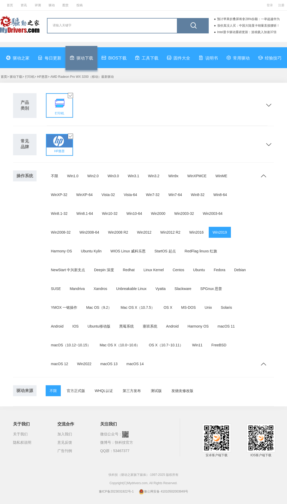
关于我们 (20, 434)
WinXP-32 (59, 195)
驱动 (52, 5)
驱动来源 (24, 390)
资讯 (24, 5)
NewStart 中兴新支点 (68, 270)
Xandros (100, 289)
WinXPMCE (197, 176)
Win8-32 (198, 195)
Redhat (129, 270)
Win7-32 (152, 195)
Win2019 (220, 232)
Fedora (219, 270)
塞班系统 (150, 326)
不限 (54, 176)
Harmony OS (61, 251)
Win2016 (196, 232)
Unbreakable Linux (131, 289)
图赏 (65, 5)
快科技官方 (124, 442)
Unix (208, 307)
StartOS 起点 (165, 251)
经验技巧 (270, 57)
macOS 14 (135, 364)
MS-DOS (188, 307)
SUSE (56, 289)
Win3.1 (133, 176)
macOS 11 (226, 326)
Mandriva (77, 289)
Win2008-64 (89, 232)
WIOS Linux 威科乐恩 (128, 251)
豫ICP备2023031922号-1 (116, 491)
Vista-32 (108, 195)
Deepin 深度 (104, 270)
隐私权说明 (22, 442)
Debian (240, 270)
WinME (221, 176)
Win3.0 (113, 176)
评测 (38, 5)
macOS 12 (59, 364)
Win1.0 (73, 176)
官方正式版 (76, 391)
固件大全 (178, 57)
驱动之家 (17, 57)
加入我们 (64, 434)
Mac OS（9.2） (99, 307)
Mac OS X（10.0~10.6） (120, 345)
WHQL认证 (104, 391)
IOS (75, 326)
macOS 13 (108, 364)
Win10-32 (110, 213)
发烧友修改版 (182, 391)
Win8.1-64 (84, 213)
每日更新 (49, 57)
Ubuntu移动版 (98, 326)
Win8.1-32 (59, 213)
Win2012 (144, 232)
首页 (10, 5)
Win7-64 (175, 195)
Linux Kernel (154, 270)
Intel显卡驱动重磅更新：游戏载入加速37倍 (247, 32)
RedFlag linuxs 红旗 (201, 251)
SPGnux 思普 (211, 289)
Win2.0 (93, 176)
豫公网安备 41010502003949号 (163, 491)
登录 (270, 5)
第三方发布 (132, 391)
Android (57, 326)
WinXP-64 (84, 195)
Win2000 (158, 213)
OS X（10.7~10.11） (166, 345)
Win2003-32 (184, 213)
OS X (168, 307)
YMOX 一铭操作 (64, 307)
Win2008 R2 (118, 232)
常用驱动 (238, 57)
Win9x (173, 176)
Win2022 (84, 364)
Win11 (197, 345)
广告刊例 (64, 451)
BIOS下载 (114, 57)
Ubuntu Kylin (91, 251)
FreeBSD (218, 345)
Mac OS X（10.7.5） (138, 307)
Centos (178, 270)
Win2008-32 (61, 232)
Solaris (226, 307)
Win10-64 (134, 213)
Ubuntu (199, 270)
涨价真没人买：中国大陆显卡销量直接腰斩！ (248, 25)
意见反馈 (64, 442)
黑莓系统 (126, 326)
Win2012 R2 (170, 232)
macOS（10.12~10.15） (71, 345)
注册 (281, 5)
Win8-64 (220, 195)
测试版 (156, 391)
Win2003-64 (213, 213)
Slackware (183, 289)
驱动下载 (81, 57)
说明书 (208, 57)
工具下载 (146, 57)
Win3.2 (153, 176)
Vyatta (161, 289)
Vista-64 (130, 195)
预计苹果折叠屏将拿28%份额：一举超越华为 (248, 19)
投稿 (79, 5)
